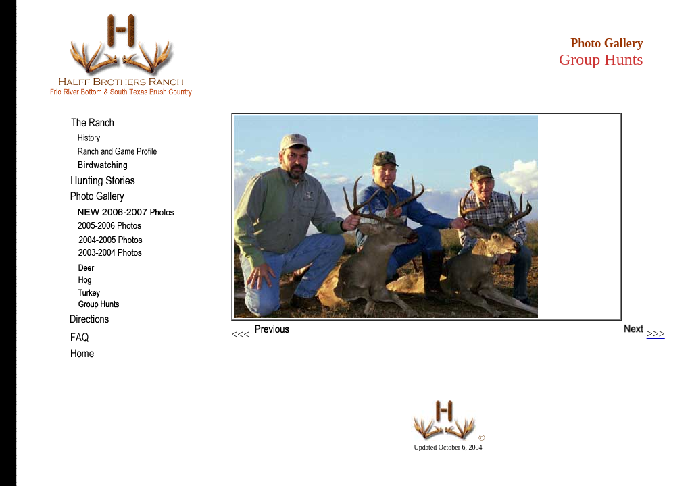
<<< (275, 334)
